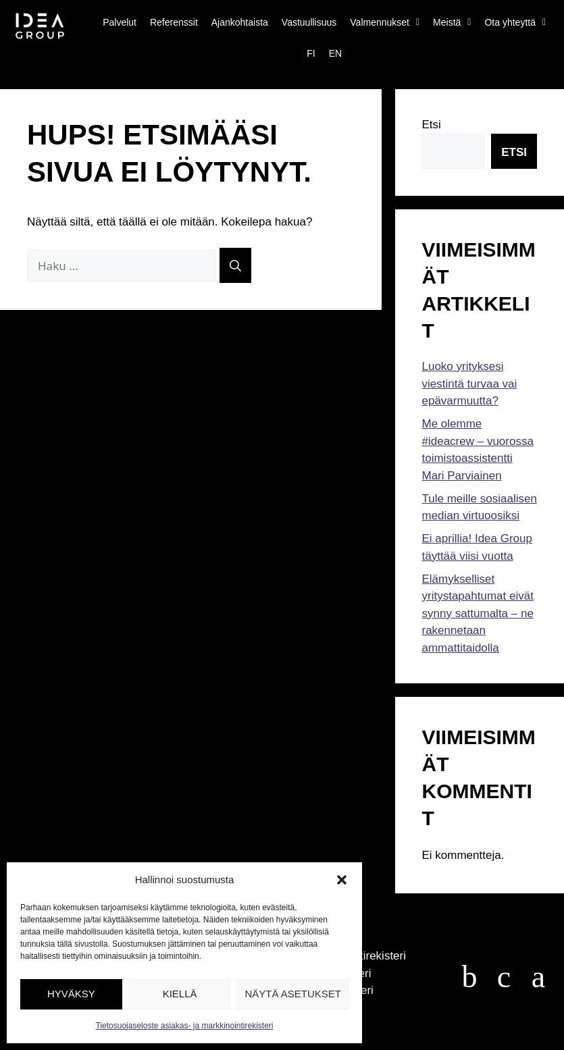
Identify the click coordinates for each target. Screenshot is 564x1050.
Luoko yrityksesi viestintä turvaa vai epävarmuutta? (469, 383)
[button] (342, 880)
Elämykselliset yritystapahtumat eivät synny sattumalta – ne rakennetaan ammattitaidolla (478, 613)
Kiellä (180, 993)
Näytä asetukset (293, 993)
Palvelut (119, 22)
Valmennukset (384, 22)
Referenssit (174, 22)
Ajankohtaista (239, 22)
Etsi (431, 124)
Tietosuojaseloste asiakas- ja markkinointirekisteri (185, 1025)
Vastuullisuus (309, 22)
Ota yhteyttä (515, 22)
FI (311, 53)
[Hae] (235, 266)
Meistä (452, 22)
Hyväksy (71, 993)
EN (335, 53)
